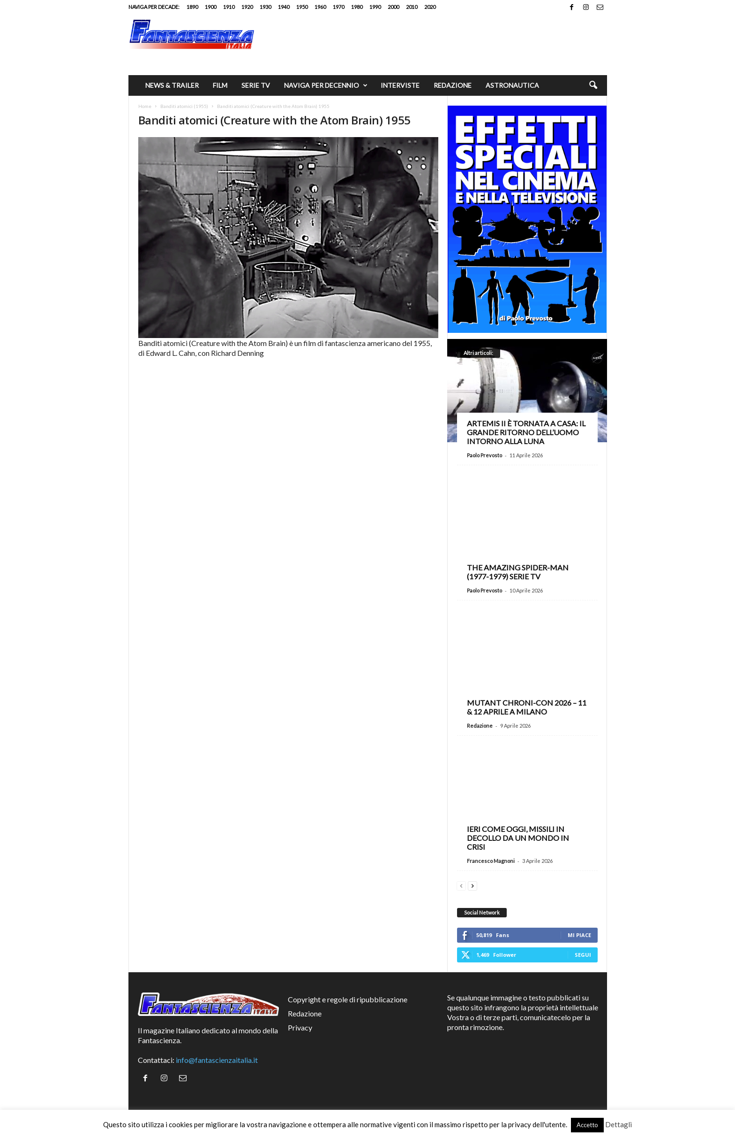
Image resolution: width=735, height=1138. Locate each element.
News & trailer (172, 85)
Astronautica (512, 85)
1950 (302, 7)
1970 (338, 7)
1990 (375, 7)
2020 (429, 7)
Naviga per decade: (154, 7)
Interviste (400, 85)
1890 (192, 7)
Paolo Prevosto (484, 455)
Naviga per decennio (326, 85)
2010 (411, 7)
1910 (228, 7)
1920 (247, 7)
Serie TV (255, 85)
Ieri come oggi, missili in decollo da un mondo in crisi (518, 837)
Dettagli (618, 1124)
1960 (320, 7)
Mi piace (579, 934)
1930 (265, 7)
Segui (583, 954)
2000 (393, 7)
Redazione (453, 85)
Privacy (300, 1027)
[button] (593, 85)
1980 (356, 7)
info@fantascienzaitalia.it (217, 1059)
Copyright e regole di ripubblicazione (347, 999)
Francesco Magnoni (491, 861)
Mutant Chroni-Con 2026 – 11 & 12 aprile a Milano (526, 707)
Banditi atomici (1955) (184, 106)
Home (144, 106)
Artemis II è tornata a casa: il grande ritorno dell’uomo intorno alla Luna (526, 432)
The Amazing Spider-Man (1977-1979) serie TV (518, 572)
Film (220, 85)
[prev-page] (461, 885)
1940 (283, 7)
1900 (210, 7)
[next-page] (472, 885)
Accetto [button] (587, 1125)
